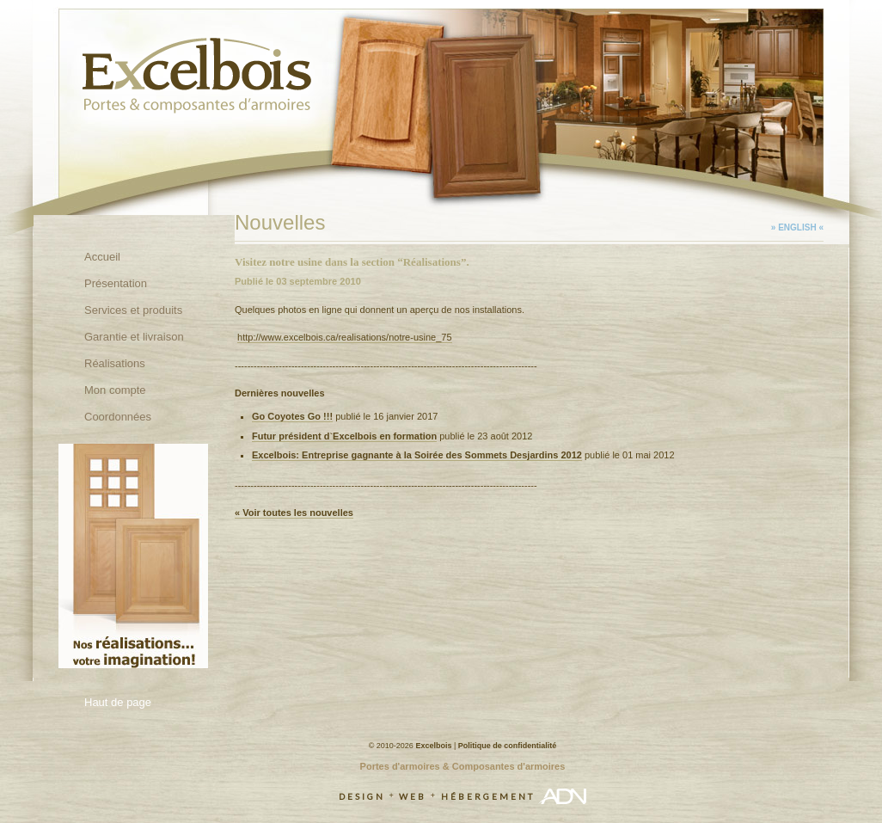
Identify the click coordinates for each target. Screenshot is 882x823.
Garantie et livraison (134, 336)
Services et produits (133, 310)
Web (412, 796)
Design (362, 796)
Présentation (115, 283)
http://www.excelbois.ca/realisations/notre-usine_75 (344, 337)
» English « (797, 227)
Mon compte (115, 390)
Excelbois (433, 745)
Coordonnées (117, 416)
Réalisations (114, 363)
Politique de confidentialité (507, 745)
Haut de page (117, 702)
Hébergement (488, 796)
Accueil (102, 256)
